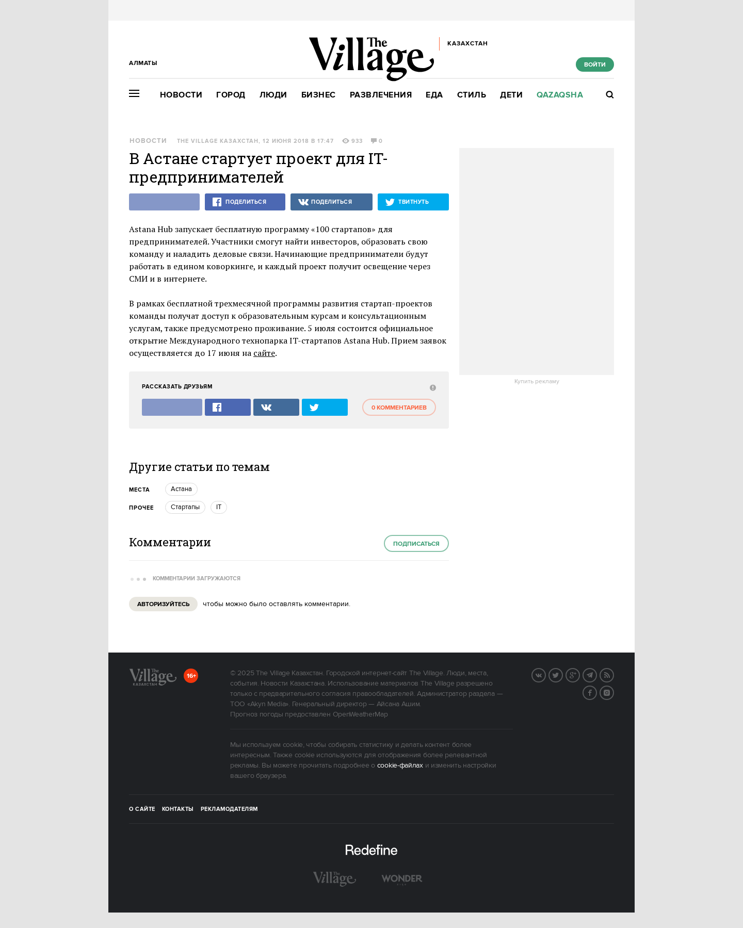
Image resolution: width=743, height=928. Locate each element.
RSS (613, 674)
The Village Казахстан (218, 141)
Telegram (596, 674)
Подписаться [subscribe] (416, 544)
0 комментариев (399, 408)
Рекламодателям (229, 809)
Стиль (472, 95)
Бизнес (318, 95)
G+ (579, 674)
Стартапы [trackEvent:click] (185, 507)
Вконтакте (545, 674)
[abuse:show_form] (431, 387)
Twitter (562, 674)
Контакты (178, 809)
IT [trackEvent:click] (218, 507)
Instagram (613, 691)
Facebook (596, 691)
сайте (264, 353)
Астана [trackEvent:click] (181, 489)
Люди (273, 95)
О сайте (142, 809)
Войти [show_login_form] (595, 65)
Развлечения (381, 95)
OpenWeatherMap (360, 714)
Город (231, 95)
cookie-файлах (400, 765)
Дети (511, 95)
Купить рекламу (536, 382)
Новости (181, 95)
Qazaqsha (560, 95)
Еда (434, 95)
